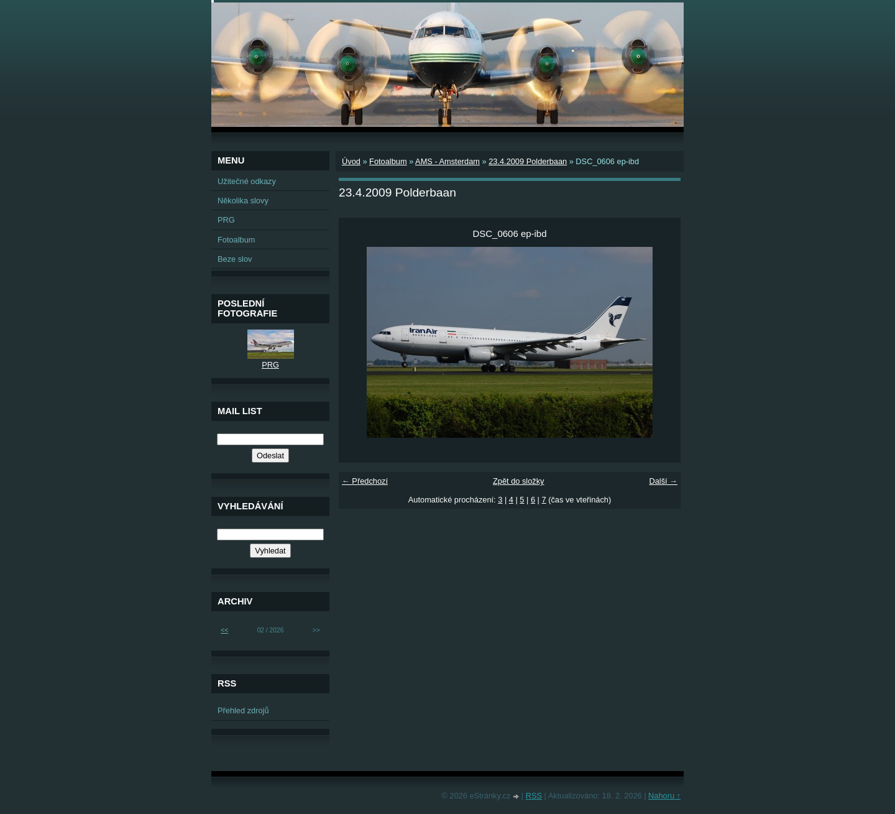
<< (224, 630)
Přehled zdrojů (243, 710)
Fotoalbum (387, 161)
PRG (226, 219)
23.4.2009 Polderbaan (528, 161)
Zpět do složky (518, 481)
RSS (534, 795)
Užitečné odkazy (247, 181)
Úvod (351, 161)
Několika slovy (243, 200)
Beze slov (235, 259)
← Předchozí (365, 481)
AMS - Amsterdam (447, 161)
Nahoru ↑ (664, 795)
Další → (663, 481)
